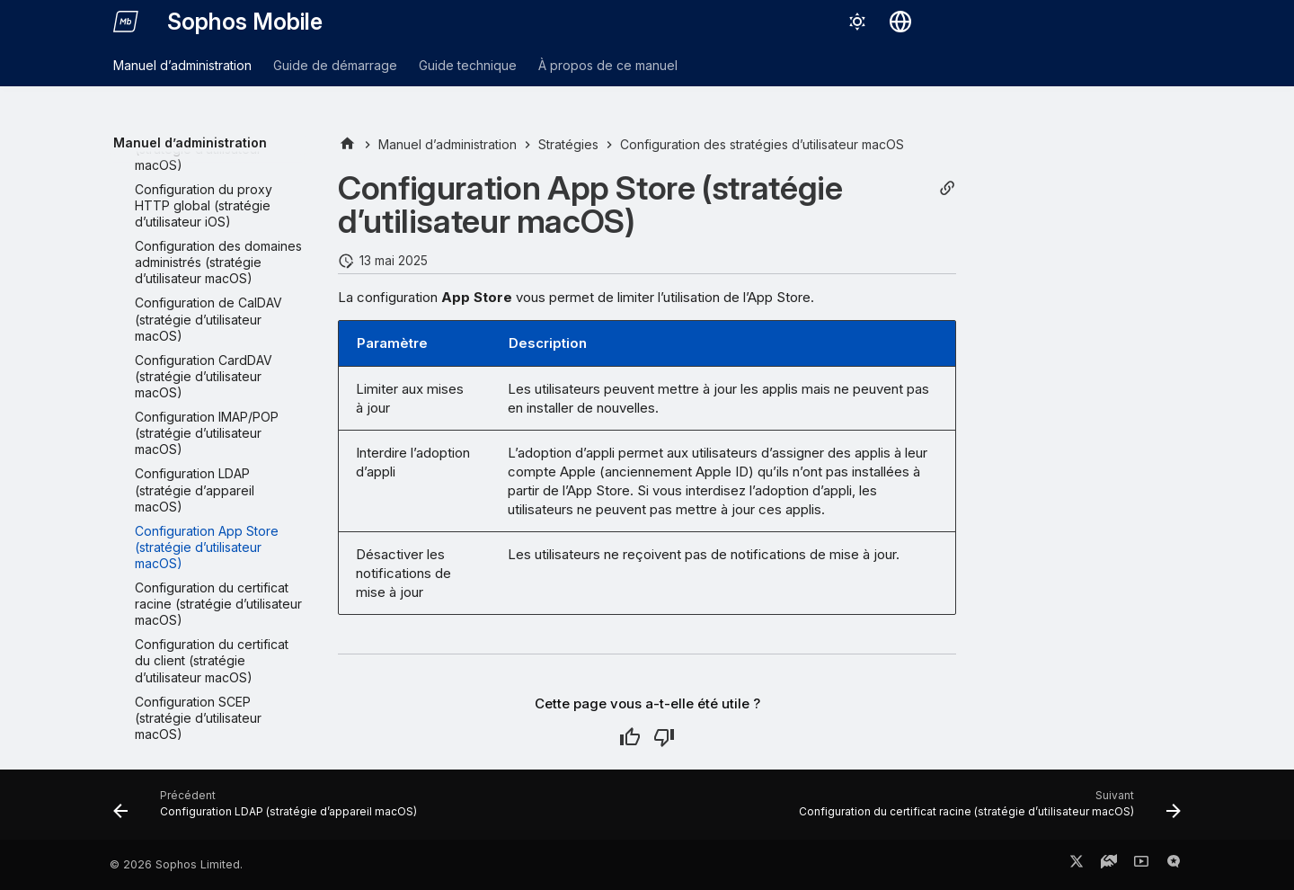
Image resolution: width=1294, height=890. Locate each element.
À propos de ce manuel (608, 65)
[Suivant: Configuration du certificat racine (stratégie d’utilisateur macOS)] (986, 810)
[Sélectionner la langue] (900, 22)
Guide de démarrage (335, 65)
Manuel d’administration (182, 65)
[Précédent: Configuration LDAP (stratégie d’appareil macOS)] (269, 810)
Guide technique (468, 65)
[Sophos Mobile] (126, 22)
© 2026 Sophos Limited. (176, 864)
